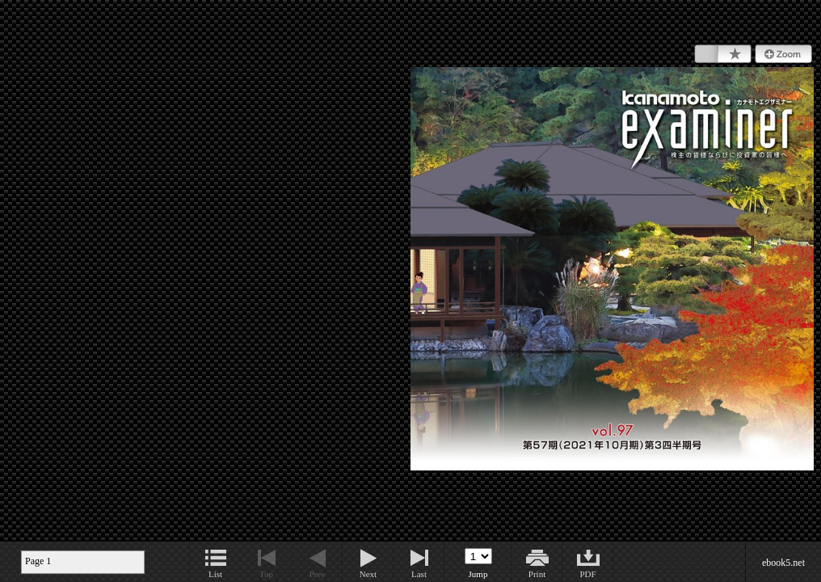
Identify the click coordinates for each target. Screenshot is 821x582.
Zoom (783, 54)
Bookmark (723, 54)
